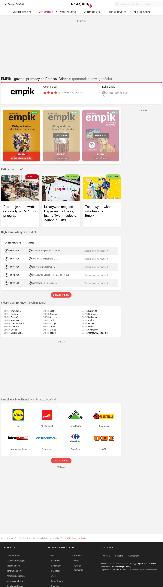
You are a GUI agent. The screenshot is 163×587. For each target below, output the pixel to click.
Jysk (53, 576)
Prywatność (133, 556)
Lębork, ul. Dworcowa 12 (43, 266)
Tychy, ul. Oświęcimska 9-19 (45, 258)
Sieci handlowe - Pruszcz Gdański (33, 538)
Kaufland (78, 555)
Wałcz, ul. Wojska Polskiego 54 (46, 250)
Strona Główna (13, 555)
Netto (76, 560)
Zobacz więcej (61, 295)
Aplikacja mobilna (14, 581)
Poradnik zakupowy (15, 576)
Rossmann (56, 566)
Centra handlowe (14, 571)
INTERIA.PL (117, 570)
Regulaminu (141, 563)
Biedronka (56, 560)
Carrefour (55, 571)
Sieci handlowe (13, 566)
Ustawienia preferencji (121, 566)
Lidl (52, 555)
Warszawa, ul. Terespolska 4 (45, 283)
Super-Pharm (57, 581)
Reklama (119, 556)
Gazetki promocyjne (15, 560)
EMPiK (56, 538)
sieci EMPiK (19, 232)
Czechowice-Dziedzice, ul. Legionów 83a (50, 275)
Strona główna (7, 538)
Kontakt (106, 556)
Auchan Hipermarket (78, 568)
